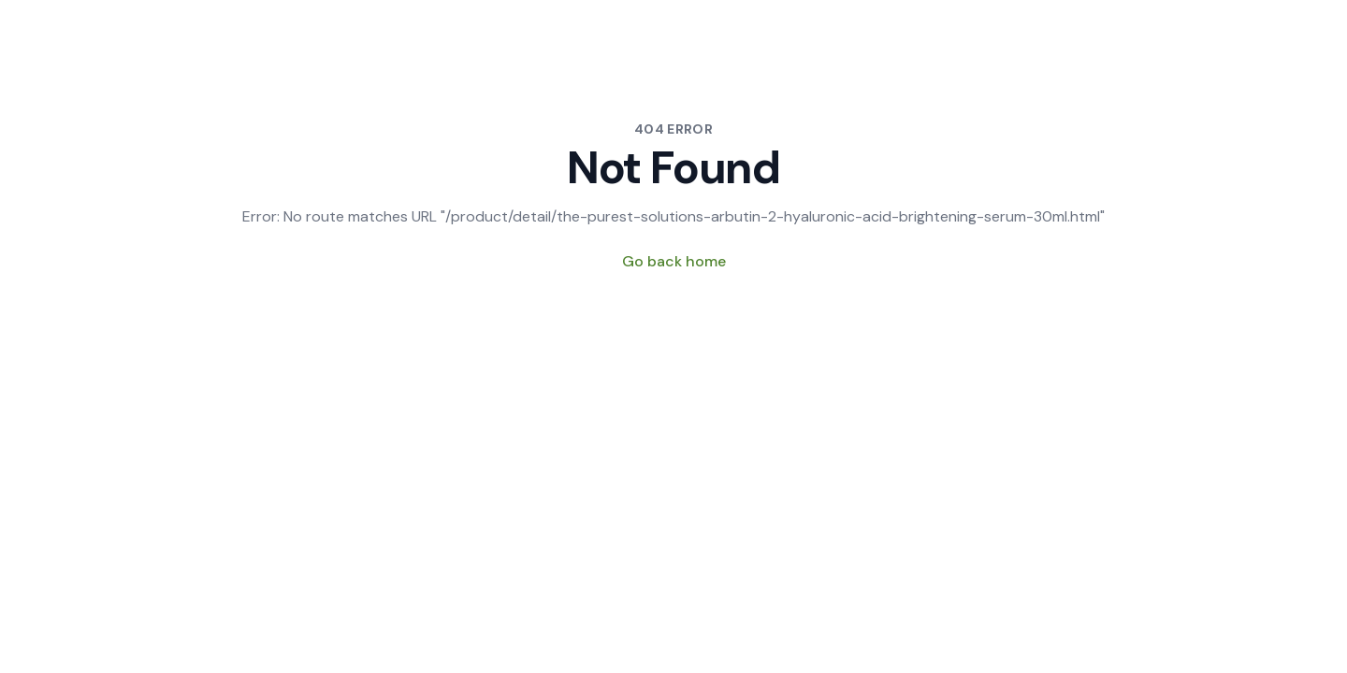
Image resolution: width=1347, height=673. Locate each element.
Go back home (674, 261)
